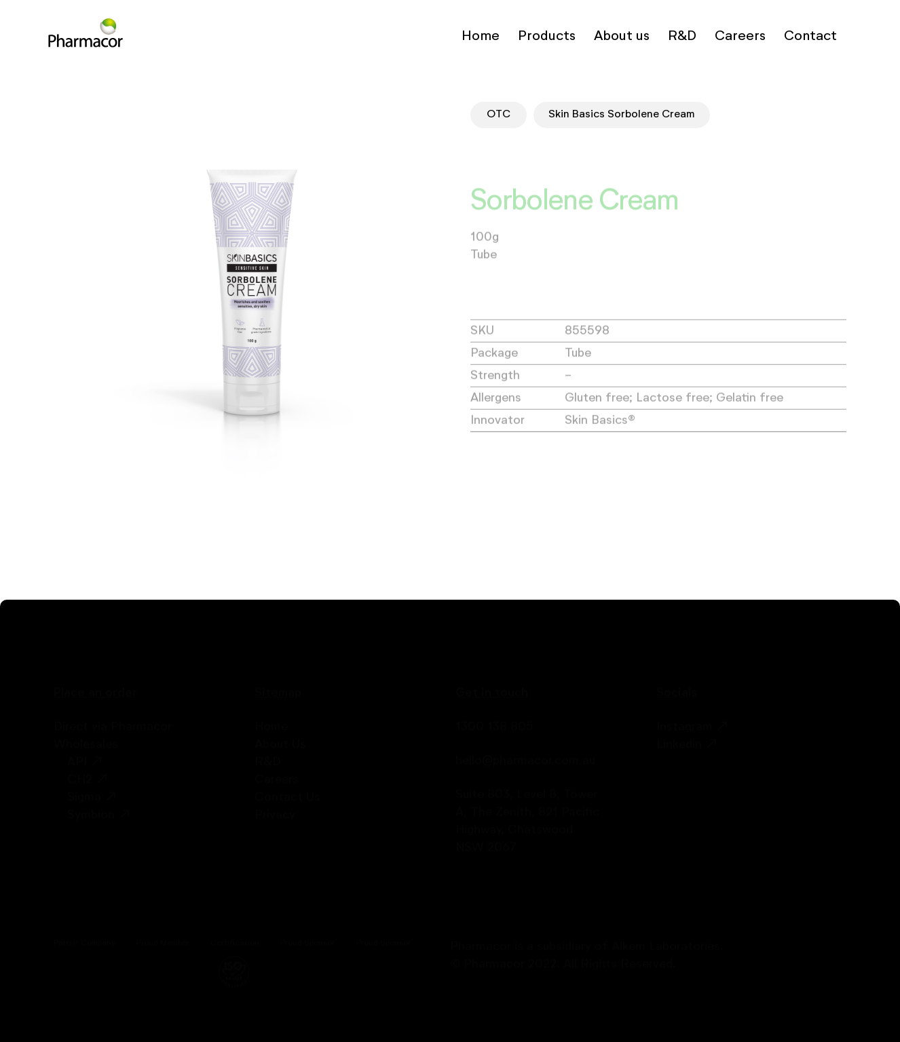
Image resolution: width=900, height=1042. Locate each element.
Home (481, 36)
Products (547, 36)
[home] (85, 35)
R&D (682, 36)
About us (622, 36)
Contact (810, 36)
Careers (740, 36)
